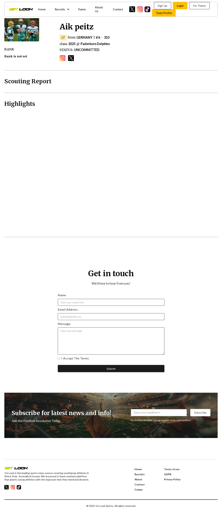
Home (42, 9)
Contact (118, 9)
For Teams (199, 5)
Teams (82, 9)
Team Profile (164, 13)
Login (180, 5)
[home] (21, 9)
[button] (61, 9)
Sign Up (162, 5)
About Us (99, 9)
